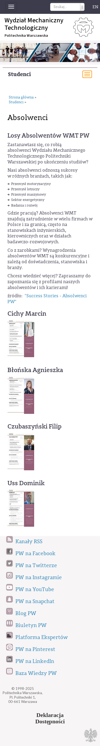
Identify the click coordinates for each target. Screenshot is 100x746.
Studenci (19, 74)
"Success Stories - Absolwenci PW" (47, 299)
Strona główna (21, 97)
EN (95, 7)
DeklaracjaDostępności (50, 718)
